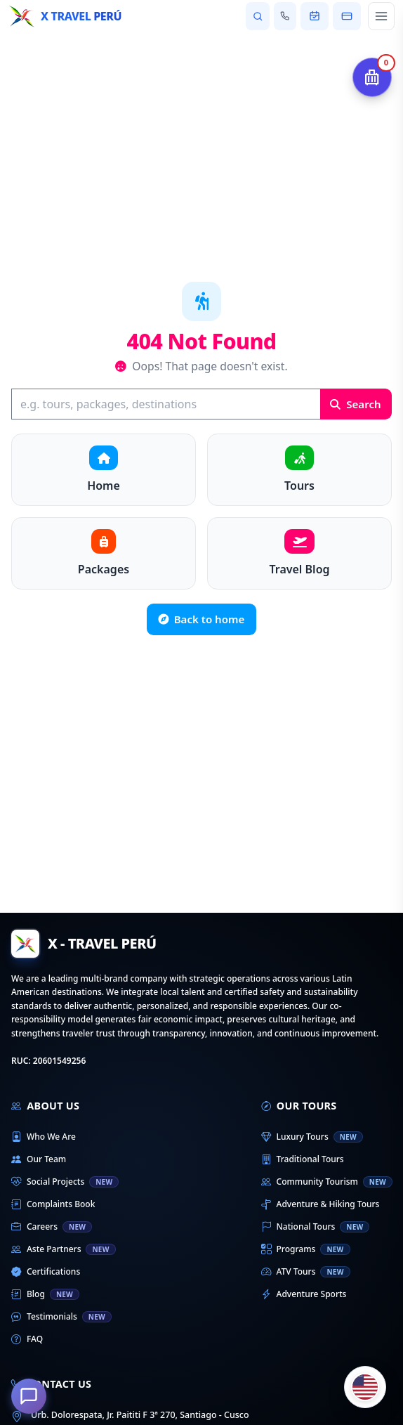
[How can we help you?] (28, 1396)
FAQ (27, 1339)
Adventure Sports (304, 1294)
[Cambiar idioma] (365, 1387)
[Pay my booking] (347, 16)
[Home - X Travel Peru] (64, 16)
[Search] (165, 404)
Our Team (38, 1159)
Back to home (201, 619)
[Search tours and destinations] (257, 16)
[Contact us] (285, 16)
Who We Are (43, 1137)
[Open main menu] (381, 16)
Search (355, 404)
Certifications (45, 1272)
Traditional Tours (302, 1159)
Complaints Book (53, 1204)
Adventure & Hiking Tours (320, 1204)
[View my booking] (314, 16)
